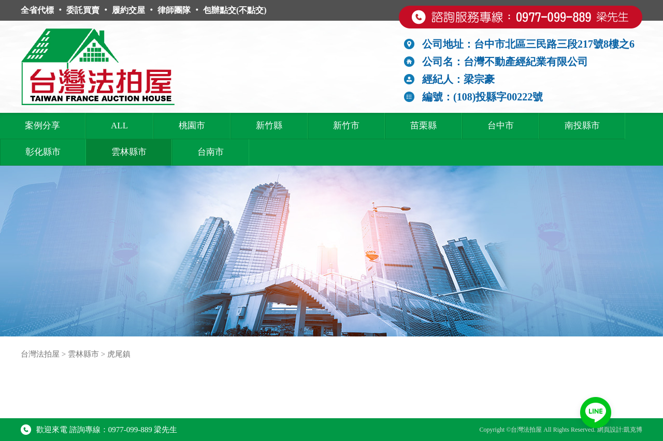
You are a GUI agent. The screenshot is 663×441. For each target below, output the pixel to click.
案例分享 (42, 125)
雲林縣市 (129, 152)
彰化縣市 (43, 152)
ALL (119, 125)
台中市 (500, 125)
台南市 (210, 152)
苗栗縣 (423, 125)
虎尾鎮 (119, 354)
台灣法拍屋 (40, 354)
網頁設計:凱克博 (619, 429)
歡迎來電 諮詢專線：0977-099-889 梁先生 (99, 429)
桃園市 (192, 125)
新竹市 (346, 125)
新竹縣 (269, 125)
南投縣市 (582, 125)
